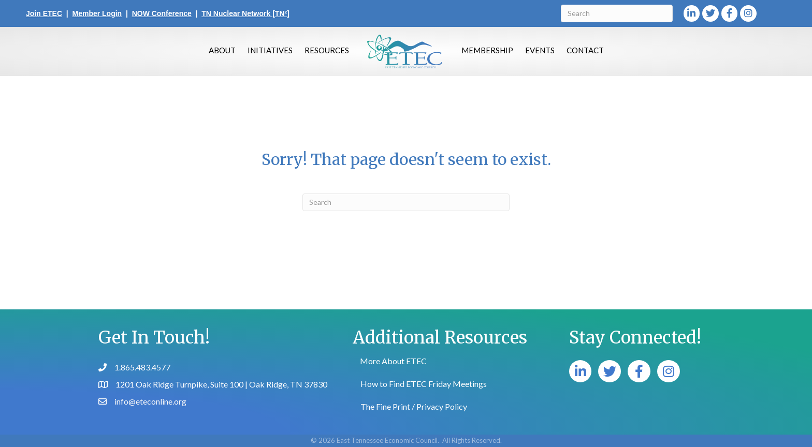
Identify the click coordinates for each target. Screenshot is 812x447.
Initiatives (270, 50)
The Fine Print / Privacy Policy (413, 406)
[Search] (617, 13)
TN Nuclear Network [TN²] (245, 13)
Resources (326, 50)
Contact (585, 50)
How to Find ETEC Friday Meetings (423, 384)
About (222, 50)
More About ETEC (393, 361)
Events (540, 50)
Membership (487, 50)
